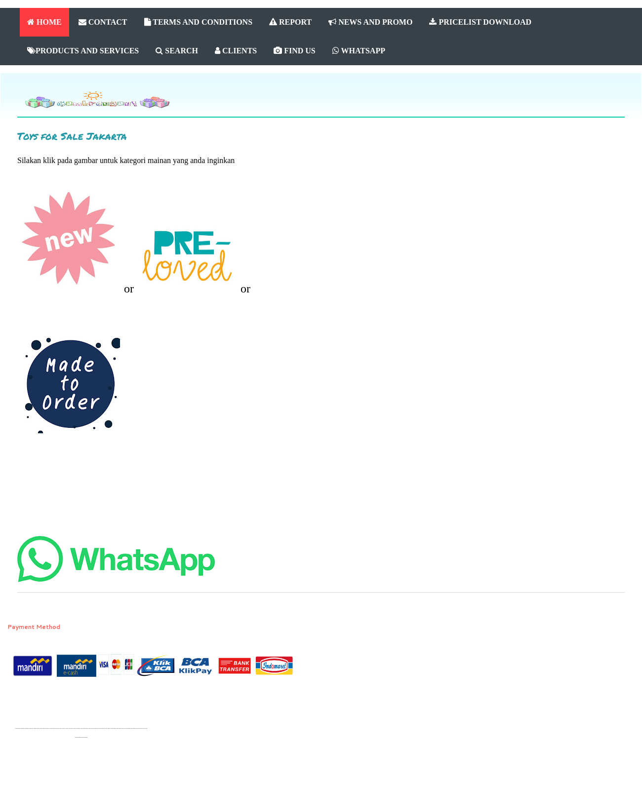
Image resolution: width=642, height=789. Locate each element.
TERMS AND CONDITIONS (198, 22)
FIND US (295, 50)
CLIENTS (236, 50)
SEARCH (177, 50)
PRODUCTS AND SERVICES (83, 50)
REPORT (290, 22)
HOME (44, 22)
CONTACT (103, 22)
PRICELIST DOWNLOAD (480, 22)
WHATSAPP (358, 50)
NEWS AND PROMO (370, 22)
